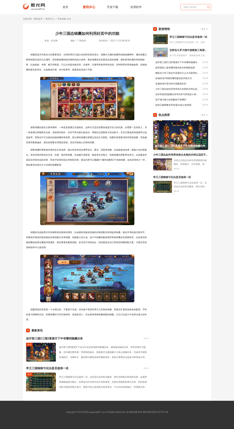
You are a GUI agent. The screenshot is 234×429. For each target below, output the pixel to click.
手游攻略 (61, 19)
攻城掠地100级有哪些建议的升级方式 (173, 78)
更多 (203, 29)
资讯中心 (89, 7)
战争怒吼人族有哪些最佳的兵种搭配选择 (175, 67)
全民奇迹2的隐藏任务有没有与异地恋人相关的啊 (179, 94)
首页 (65, 7)
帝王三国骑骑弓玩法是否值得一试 (47, 368)
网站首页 (38, 19)
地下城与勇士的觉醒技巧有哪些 (170, 99)
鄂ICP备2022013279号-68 (155, 412)
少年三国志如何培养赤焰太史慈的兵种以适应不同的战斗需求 (179, 89)
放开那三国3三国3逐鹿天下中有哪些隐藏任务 (54, 338)
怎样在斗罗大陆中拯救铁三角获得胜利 (188, 50)
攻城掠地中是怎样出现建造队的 (170, 83)
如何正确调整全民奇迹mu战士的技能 (173, 105)
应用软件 (136, 7)
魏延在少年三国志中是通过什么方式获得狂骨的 (178, 73)
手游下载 (112, 7)
